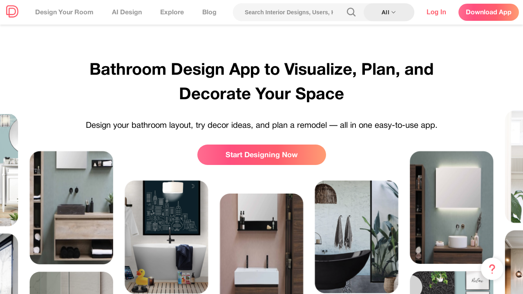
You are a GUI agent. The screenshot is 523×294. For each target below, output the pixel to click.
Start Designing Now (262, 155)
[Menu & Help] (492, 269)
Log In (436, 12)
